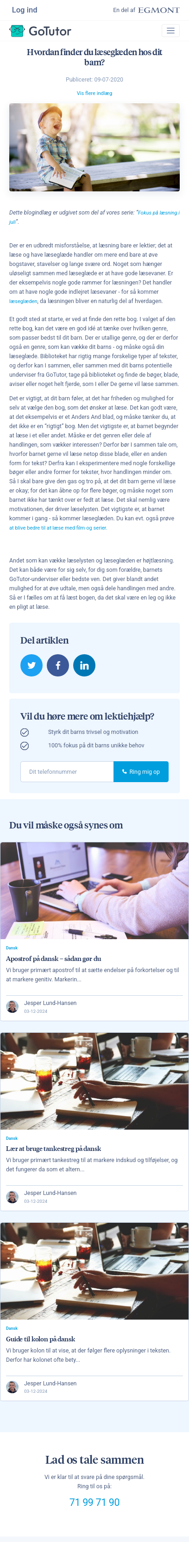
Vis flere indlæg (94, 96)
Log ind (25, 10)
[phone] (67, 775)
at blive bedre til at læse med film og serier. (63, 530)
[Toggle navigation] (170, 32)
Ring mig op (141, 774)
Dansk (12, 951)
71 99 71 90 (95, 1509)
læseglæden (24, 303)
